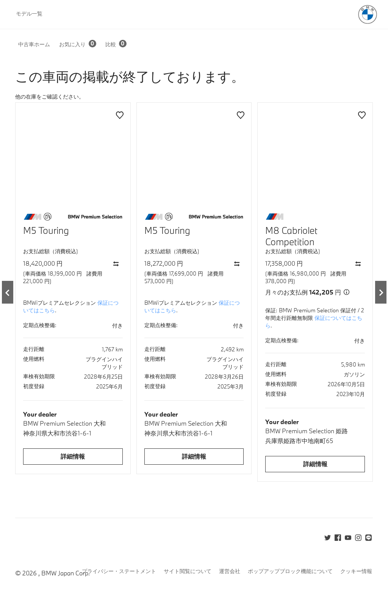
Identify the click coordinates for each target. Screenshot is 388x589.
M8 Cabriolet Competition (291, 236)
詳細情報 (73, 456)
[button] (38, 44)
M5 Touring (46, 230)
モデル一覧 (29, 13)
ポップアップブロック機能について (290, 571)
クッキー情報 (356, 571)
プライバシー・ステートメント (119, 571)
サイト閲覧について (187, 571)
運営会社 (229, 571)
